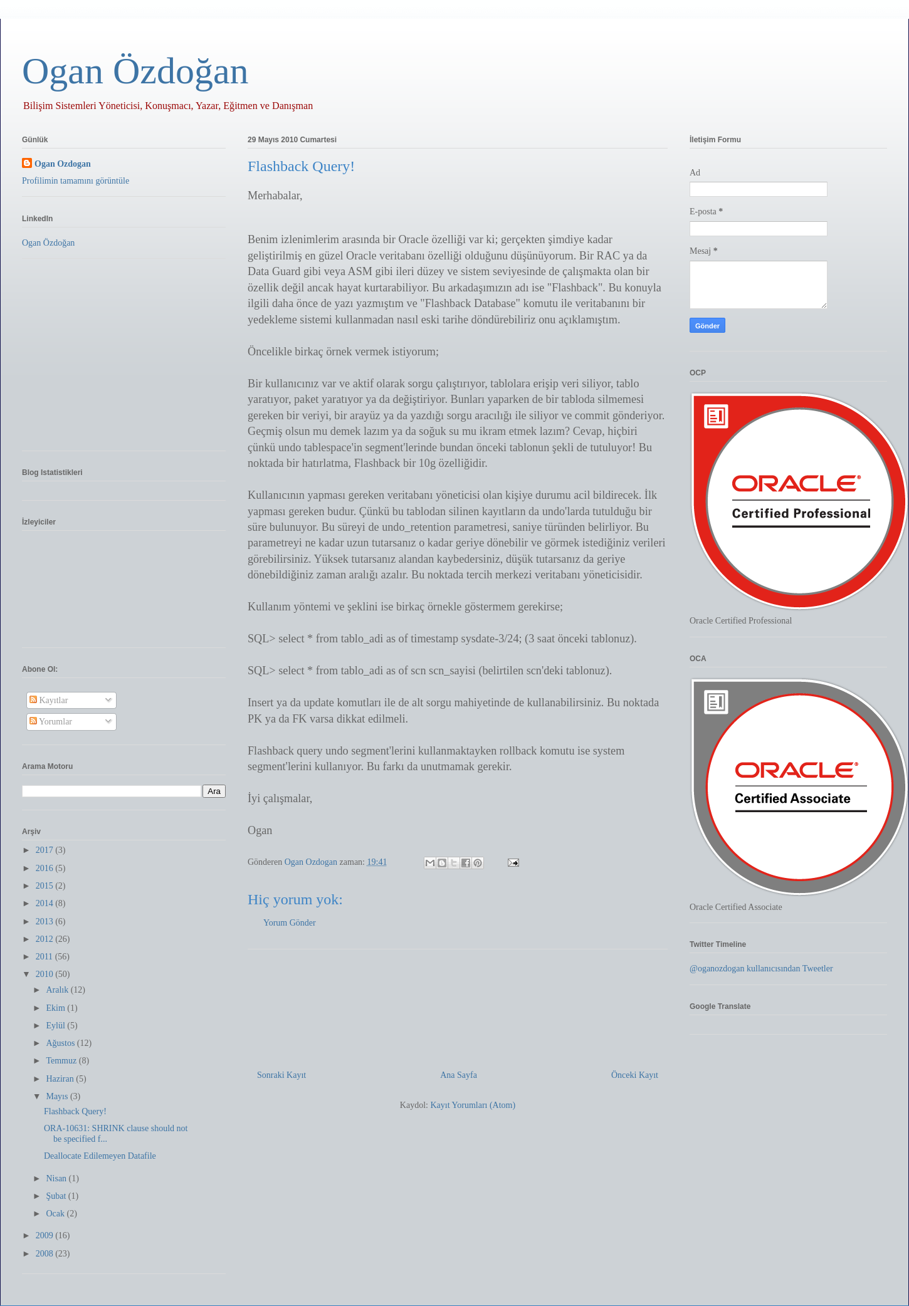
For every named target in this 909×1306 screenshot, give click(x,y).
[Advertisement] (457, 1004)
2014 (46, 903)
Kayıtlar (48, 700)
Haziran (61, 1079)
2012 (46, 939)
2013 (46, 921)
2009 (46, 1235)
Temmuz (62, 1060)
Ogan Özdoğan (135, 70)
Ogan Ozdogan (312, 862)
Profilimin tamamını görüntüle (75, 180)
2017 (46, 850)
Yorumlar (50, 721)
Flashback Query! (75, 1111)
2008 (46, 1253)
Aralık (58, 990)
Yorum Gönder (289, 922)
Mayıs (58, 1096)
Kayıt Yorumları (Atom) (472, 1105)
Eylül (56, 1025)
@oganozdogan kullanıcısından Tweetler (761, 968)
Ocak (56, 1213)
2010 (46, 974)
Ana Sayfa (458, 1075)
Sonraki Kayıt (281, 1075)
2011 (45, 956)
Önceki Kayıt (634, 1075)
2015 (46, 886)
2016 (46, 868)
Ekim (56, 1008)
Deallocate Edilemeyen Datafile (100, 1156)
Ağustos (61, 1043)
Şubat (57, 1196)
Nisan (57, 1178)
